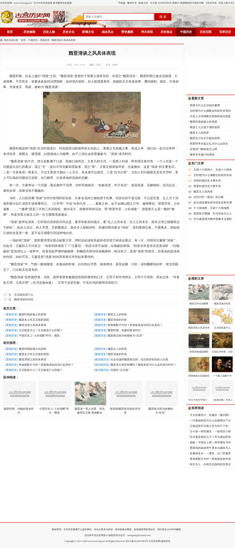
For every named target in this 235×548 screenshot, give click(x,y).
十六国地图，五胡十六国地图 (211, 208)
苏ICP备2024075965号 (137, 541)
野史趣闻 (127, 31)
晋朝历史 (45, 40)
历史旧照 (206, 31)
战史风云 (108, 31)
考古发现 (147, 31)
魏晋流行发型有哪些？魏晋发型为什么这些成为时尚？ (143, 364)
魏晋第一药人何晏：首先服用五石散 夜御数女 (89, 397)
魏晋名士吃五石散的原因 (34, 319)
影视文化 (88, 31)
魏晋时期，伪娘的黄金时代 (124, 330)
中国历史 (186, 31)
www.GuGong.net (96, 541)
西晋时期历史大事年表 (207, 186)
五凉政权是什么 (23, 294)
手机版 (121, 3)
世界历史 (225, 31)
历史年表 (212, 3)
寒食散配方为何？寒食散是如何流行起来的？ (135, 325)
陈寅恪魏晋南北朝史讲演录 (125, 397)
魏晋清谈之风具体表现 (63, 40)
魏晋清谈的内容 (23, 299)
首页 (10, 31)
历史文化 (68, 31)
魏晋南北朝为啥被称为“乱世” (125, 335)
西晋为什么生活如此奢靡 (205, 105)
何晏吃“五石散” (119, 370)
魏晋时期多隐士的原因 (32, 314)
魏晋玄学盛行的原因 (202, 154)
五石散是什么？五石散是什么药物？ (41, 330)
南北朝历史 (102, 359)
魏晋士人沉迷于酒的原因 (205, 127)
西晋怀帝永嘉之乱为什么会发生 (209, 143)
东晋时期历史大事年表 (207, 180)
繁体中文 (132, 3)
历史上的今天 (226, 3)
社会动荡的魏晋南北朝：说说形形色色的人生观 (139, 359)
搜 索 (162, 16)
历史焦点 (166, 31)
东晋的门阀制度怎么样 (203, 149)
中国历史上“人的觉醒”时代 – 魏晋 (39, 335)
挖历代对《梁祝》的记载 (208, 197)
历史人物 (49, 31)
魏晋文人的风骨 (117, 314)
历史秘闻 (29, 31)
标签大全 (143, 3)
